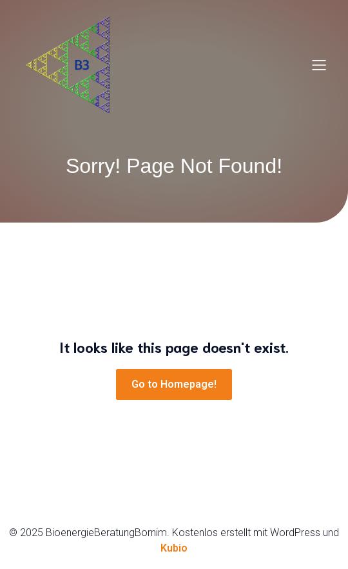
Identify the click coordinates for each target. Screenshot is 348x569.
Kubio (174, 548)
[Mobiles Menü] (319, 64)
